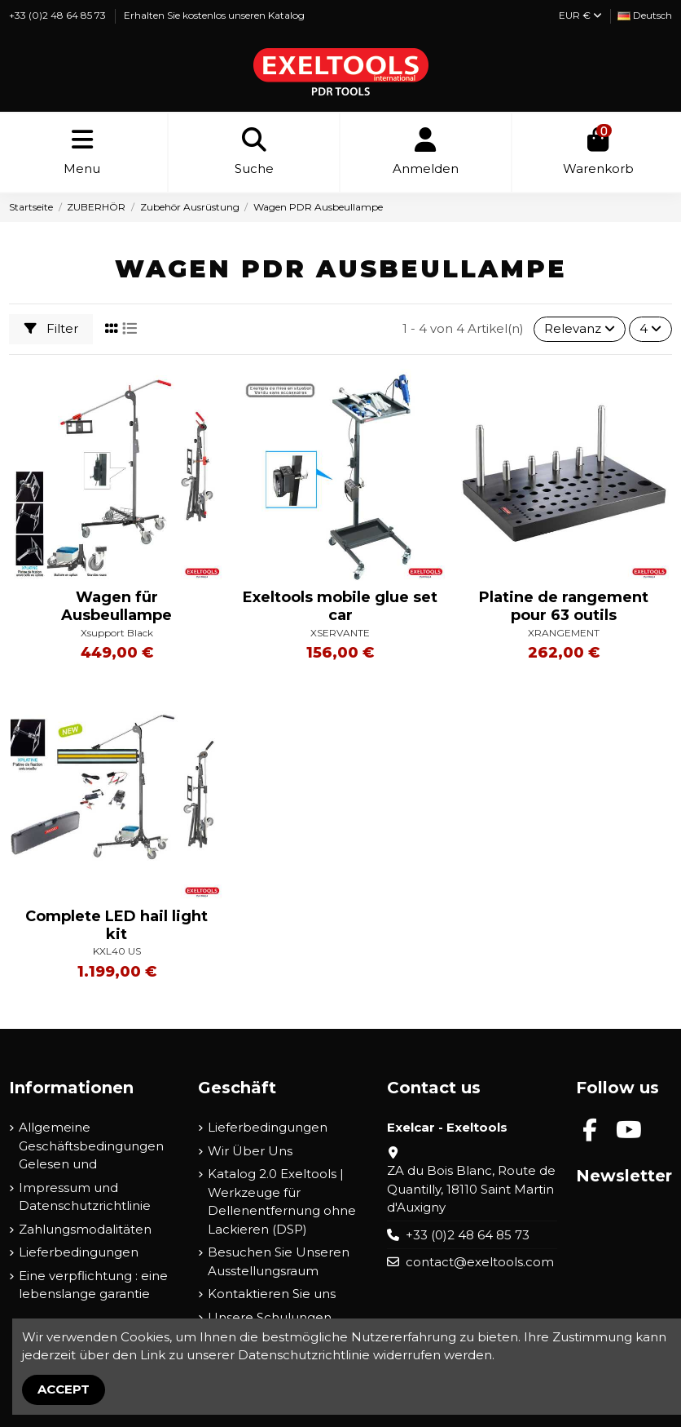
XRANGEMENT (564, 633)
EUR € (580, 15)
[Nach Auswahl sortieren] (580, 329)
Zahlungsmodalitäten (85, 1229)
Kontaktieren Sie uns (272, 1293)
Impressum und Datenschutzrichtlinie (85, 1197)
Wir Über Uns (250, 1151)
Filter (51, 328)
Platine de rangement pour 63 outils (563, 606)
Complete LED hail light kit (116, 925)
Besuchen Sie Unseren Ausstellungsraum (278, 1261)
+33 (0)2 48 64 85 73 (58, 15)
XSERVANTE (340, 633)
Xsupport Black (117, 633)
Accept (63, 1389)
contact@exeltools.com (480, 1262)
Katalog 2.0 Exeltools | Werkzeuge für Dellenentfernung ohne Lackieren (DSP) (282, 1201)
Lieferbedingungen (78, 1252)
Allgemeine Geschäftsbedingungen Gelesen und (91, 1145)
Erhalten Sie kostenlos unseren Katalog (214, 15)
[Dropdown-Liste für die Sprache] (644, 16)
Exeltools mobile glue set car (340, 606)
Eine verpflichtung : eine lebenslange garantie (93, 1285)
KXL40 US (117, 951)
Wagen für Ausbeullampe (116, 606)
